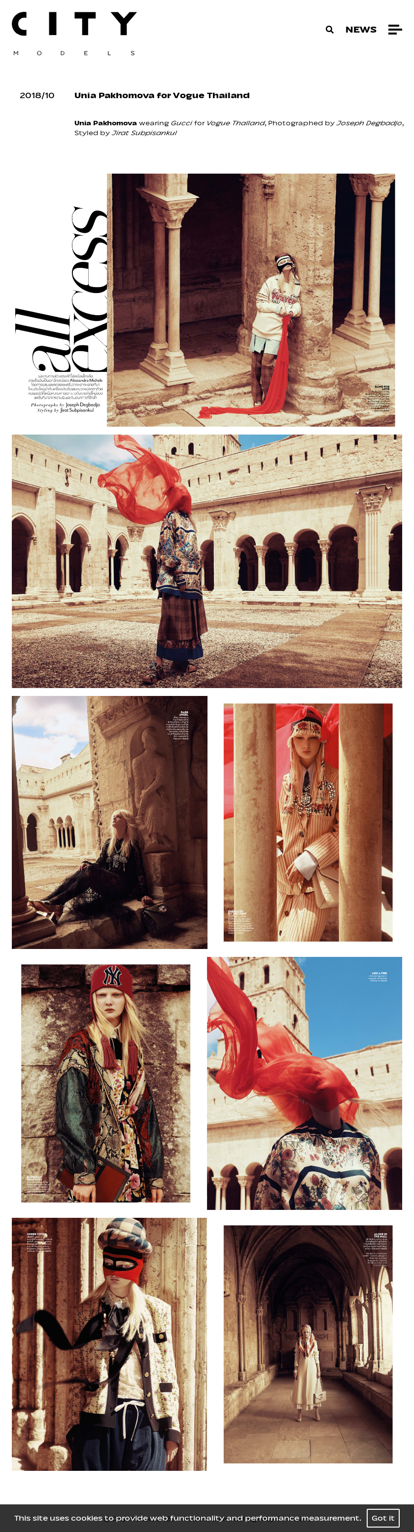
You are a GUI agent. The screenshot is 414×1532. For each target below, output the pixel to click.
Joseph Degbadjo (369, 123)
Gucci (181, 123)
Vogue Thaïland (236, 123)
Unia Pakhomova (105, 123)
